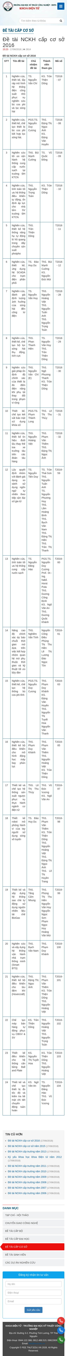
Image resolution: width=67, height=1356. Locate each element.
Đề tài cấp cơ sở (16, 1246)
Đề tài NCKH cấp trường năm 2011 (34, 1166)
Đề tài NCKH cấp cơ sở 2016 (30, 1140)
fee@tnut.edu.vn (37, 1343)
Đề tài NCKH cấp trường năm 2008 (34, 1182)
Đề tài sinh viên (15, 1254)
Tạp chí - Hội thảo (17, 1215)
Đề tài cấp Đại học (17, 1238)
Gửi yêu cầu (33, 1310)
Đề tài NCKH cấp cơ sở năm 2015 (33, 1146)
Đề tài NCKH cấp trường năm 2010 (34, 1171)
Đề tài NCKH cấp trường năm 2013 (34, 1151)
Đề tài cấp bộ (14, 1231)
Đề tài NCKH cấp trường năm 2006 (34, 1193)
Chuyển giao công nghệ (21, 1223)
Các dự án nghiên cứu (20, 1262)
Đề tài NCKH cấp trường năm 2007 (34, 1187)
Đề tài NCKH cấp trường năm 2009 (34, 1176)
